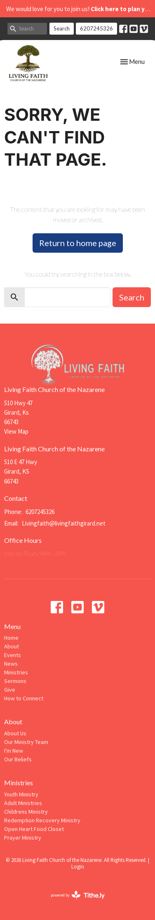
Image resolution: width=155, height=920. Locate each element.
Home (11, 637)
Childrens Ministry (26, 811)
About (11, 646)
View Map (16, 431)
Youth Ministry (21, 794)
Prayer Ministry (22, 837)
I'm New (13, 750)
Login (77, 866)
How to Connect (23, 698)
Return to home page (77, 243)
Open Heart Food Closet (34, 829)
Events (12, 655)
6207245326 (96, 28)
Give (9, 689)
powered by (78, 895)
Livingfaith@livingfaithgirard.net (64, 523)
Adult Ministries (23, 803)
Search (62, 28)
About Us (15, 733)
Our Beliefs (18, 759)
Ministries (16, 672)
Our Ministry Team (26, 742)
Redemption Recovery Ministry (42, 820)
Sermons (15, 681)
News (11, 663)
